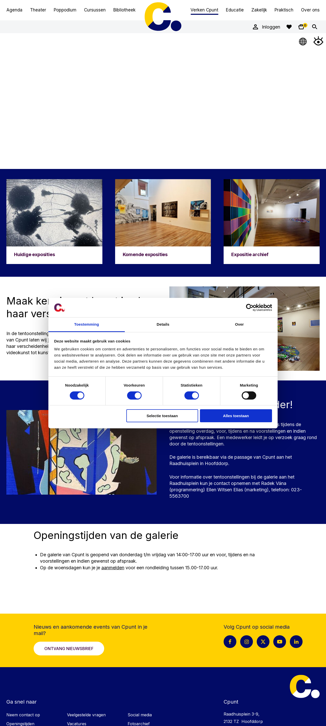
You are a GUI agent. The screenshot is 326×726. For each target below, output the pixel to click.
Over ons (310, 9)
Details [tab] (163, 324)
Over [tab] (239, 324)
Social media (140, 714)
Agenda (14, 9)
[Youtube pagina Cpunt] (279, 641)
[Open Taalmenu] (303, 40)
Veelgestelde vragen (86, 714)
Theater (38, 9)
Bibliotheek (124, 9)
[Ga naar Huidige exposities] (54, 221)
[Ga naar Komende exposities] (163, 221)
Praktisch (284, 9)
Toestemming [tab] (86, 324)
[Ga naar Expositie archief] (272, 221)
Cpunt (163, 16)
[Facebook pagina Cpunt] (230, 641)
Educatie (235, 9)
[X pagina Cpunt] (263, 641)
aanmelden (112, 567)
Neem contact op (23, 714)
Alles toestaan (236, 416)
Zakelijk (259, 9)
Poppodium (65, 9)
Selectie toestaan (162, 416)
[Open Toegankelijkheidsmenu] (318, 40)
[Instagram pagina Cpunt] (246, 641)
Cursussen (95, 9)
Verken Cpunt (204, 9)
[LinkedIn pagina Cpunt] (296, 641)
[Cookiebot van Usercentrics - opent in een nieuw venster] (249, 307)
